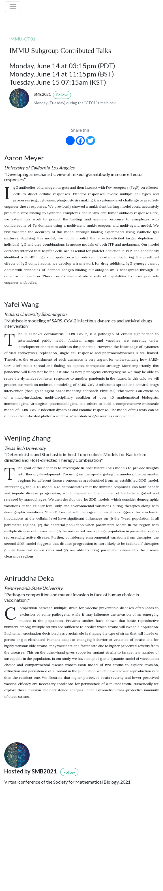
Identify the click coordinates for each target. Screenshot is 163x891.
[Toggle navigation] (12, 6)
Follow (62, 94)
